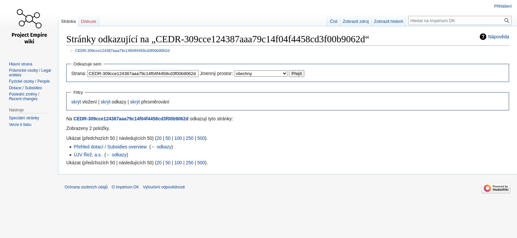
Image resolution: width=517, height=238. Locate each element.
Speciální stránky (24, 118)
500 (201, 138)
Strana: (78, 73)
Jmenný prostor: (216, 73)
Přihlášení (503, 6)
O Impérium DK (125, 187)
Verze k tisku (20, 124)
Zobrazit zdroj (356, 21)
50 (168, 138)
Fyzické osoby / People (29, 81)
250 (189, 138)
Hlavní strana (20, 64)
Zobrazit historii (388, 21)
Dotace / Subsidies (25, 88)
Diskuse (88, 21)
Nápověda (498, 36)
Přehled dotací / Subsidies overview (110, 146)
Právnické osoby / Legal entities (30, 72)
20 (159, 138)
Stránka (68, 21)
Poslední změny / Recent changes (24, 96)
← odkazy (161, 146)
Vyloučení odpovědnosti (164, 187)
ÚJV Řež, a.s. (88, 154)
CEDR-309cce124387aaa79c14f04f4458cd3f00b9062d (122, 50)
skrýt (76, 101)
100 (178, 138)
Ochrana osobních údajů (86, 187)
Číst (333, 21)
